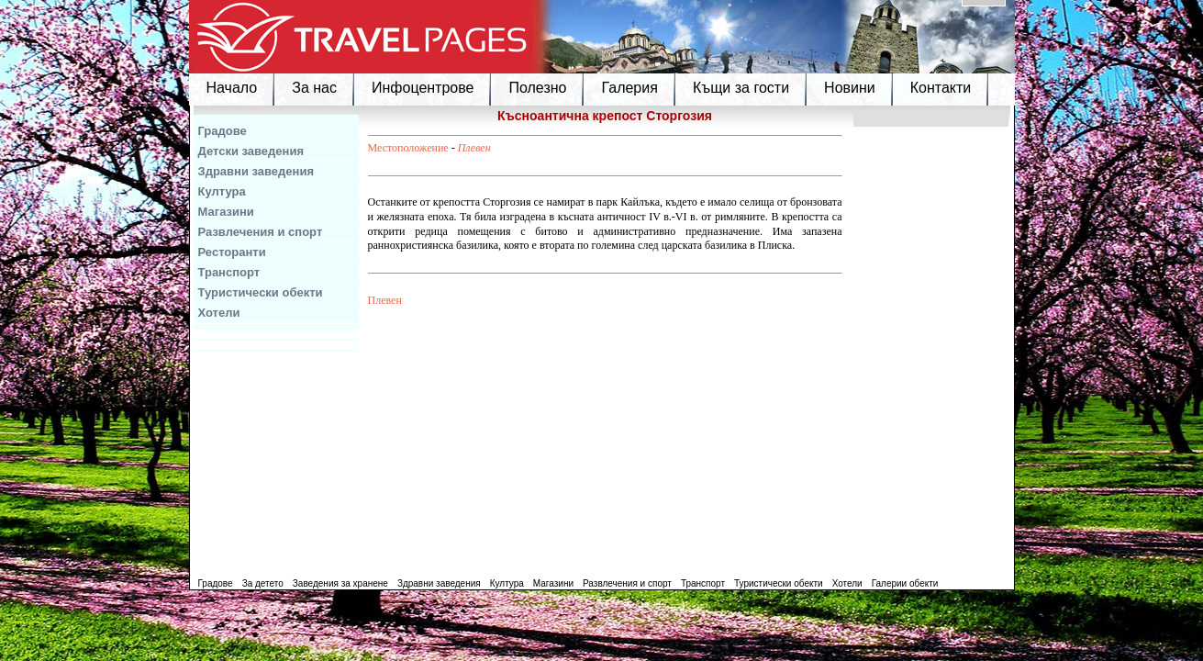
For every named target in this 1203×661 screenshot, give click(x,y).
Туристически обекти (260, 292)
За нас (314, 87)
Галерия (629, 87)
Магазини (226, 211)
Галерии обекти (905, 583)
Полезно (537, 87)
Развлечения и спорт (260, 232)
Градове (222, 131)
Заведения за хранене (340, 583)
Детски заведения (251, 151)
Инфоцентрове (422, 87)
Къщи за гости (741, 87)
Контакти (941, 87)
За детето (263, 583)
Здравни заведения (256, 171)
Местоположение (408, 147)
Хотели (219, 312)
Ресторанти (232, 252)
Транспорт (229, 272)
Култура (222, 191)
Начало (232, 87)
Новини (849, 87)
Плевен (474, 147)
